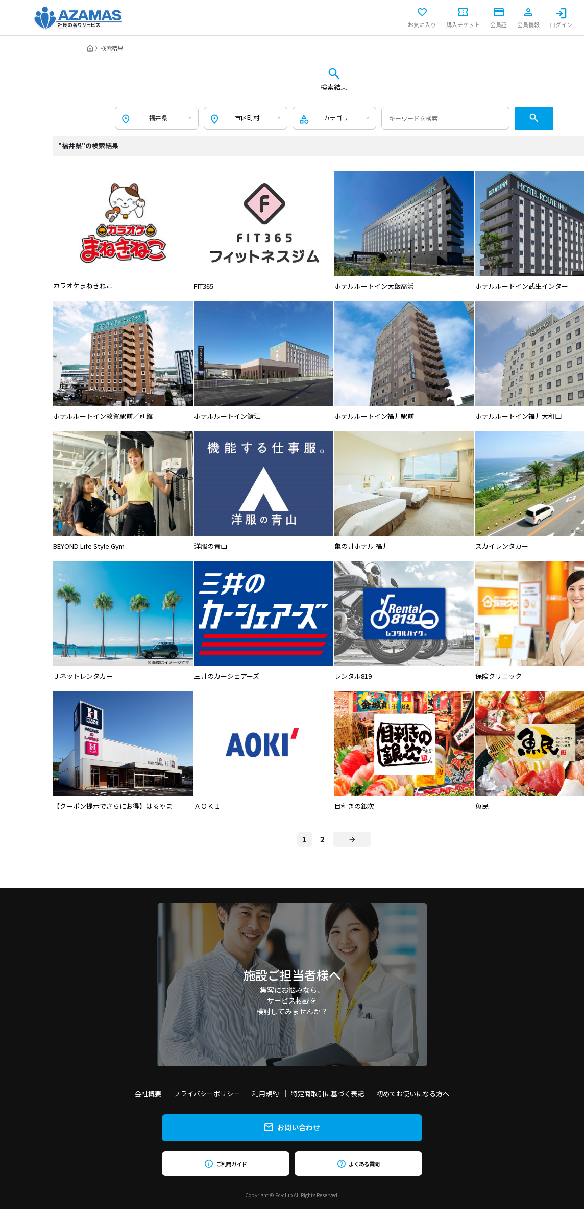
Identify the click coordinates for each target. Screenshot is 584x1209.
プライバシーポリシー (207, 1093)
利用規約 (265, 1093)
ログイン (561, 18)
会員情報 (528, 18)
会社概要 (148, 1093)
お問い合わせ (292, 1127)
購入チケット (463, 18)
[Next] (352, 839)
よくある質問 (358, 1164)
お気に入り (422, 18)
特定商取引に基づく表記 (327, 1093)
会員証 (498, 18)
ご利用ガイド (225, 1164)
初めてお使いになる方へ (412, 1093)
